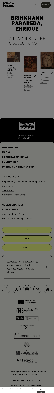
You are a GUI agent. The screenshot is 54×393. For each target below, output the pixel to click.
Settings (41, 390)
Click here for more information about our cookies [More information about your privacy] (12, 391)
